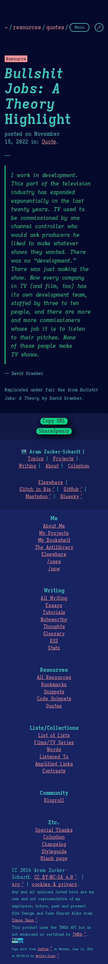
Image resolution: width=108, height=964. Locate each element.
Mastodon (37, 497)
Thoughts (54, 627)
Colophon (78, 466)
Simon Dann (23, 920)
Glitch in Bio (35, 489)
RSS (54, 641)
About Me (54, 526)
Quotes (54, 706)
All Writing (54, 598)
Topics (36, 459)
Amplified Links (54, 764)
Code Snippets (54, 699)
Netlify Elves (46, 956)
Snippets (54, 692)
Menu (79, 27)
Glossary (54, 634)
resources (27, 27)
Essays (54, 605)
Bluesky (69, 497)
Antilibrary (54, 547)
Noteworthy (54, 620)
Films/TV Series (54, 743)
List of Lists (54, 735)
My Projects (54, 533)
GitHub (71, 489)
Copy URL (54, 421)
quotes (55, 27)
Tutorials (54, 612)
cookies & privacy (54, 884)
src (16, 884)
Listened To (54, 757)
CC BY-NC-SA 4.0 (53, 877)
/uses (54, 562)
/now (54, 569)
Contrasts (54, 771)
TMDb (77, 934)
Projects (63, 459)
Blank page (54, 858)
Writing (27, 466)
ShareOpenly (54, 431)
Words (54, 750)
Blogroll (54, 800)
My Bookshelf (54, 540)
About (52, 466)
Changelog (54, 844)
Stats (54, 648)
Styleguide (54, 852)
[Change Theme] (99, 27)
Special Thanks (54, 830)
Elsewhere (50, 482)
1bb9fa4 (43, 949)
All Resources (54, 677)
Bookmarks (54, 685)
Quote (49, 142)
